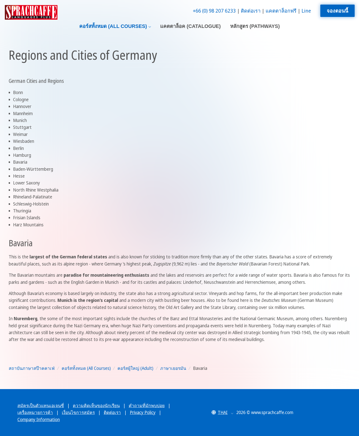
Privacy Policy (142, 412)
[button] (222, 412)
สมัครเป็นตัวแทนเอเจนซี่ (40, 406)
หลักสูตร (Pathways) (255, 26)
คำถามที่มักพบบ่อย (147, 406)
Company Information (38, 419)
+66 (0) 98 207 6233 (214, 10)
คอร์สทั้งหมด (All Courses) (113, 26)
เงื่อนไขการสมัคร (78, 412)
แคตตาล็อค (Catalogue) (190, 26)
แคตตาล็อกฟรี (281, 10)
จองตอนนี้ (337, 10)
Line (306, 10)
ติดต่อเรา (251, 10)
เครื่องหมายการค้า (35, 412)
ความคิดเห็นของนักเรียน (96, 406)
